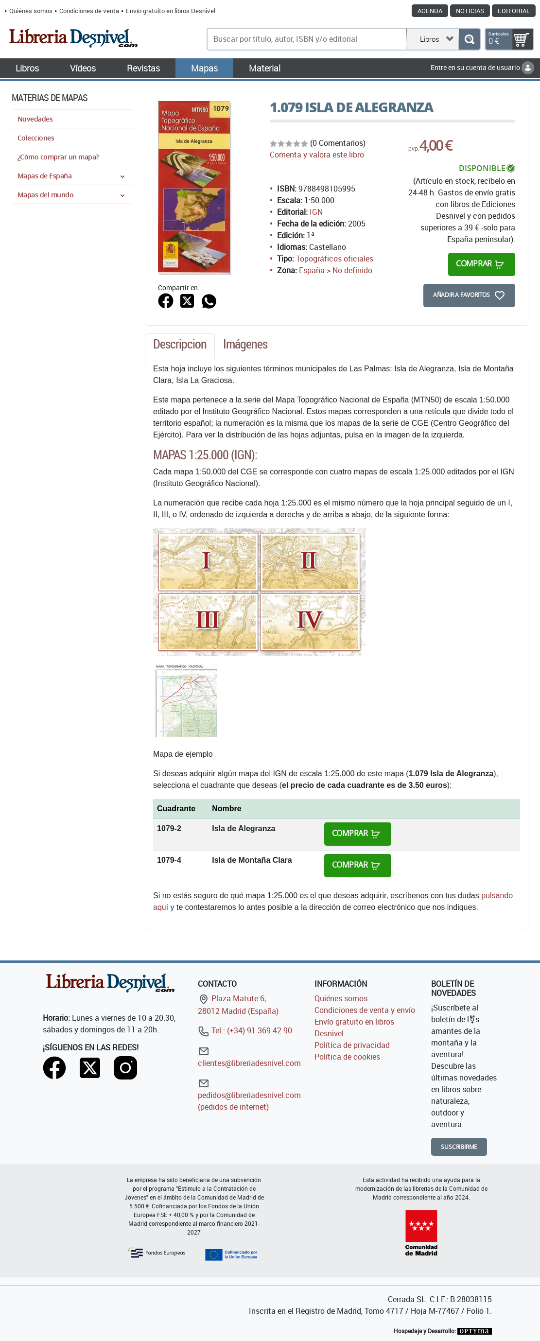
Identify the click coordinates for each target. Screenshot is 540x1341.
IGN (316, 212)
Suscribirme (459, 1147)
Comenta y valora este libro (317, 154)
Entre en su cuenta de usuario (482, 67)
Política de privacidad (352, 1045)
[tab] (180, 346)
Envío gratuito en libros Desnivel (170, 10)
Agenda (430, 10)
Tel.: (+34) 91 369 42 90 (245, 1030)
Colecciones (35, 137)
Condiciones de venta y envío (364, 1010)
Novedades (34, 118)
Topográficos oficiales (334, 258)
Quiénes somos (30, 10)
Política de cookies (347, 1056)
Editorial (514, 10)
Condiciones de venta (89, 10)
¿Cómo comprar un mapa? (58, 156)
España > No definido (335, 270)
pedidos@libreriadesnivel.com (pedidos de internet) (249, 1095)
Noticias (470, 10)
